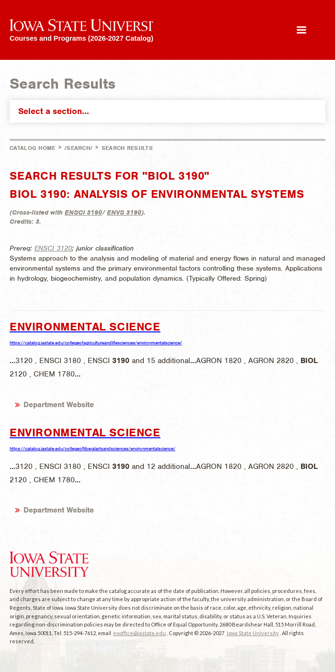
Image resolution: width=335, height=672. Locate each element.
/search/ (78, 148)
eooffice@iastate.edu (139, 633)
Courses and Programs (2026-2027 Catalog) (81, 38)
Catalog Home (33, 148)
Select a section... (169, 111)
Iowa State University (253, 633)
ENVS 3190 (124, 212)
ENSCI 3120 (53, 248)
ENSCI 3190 (83, 212)
